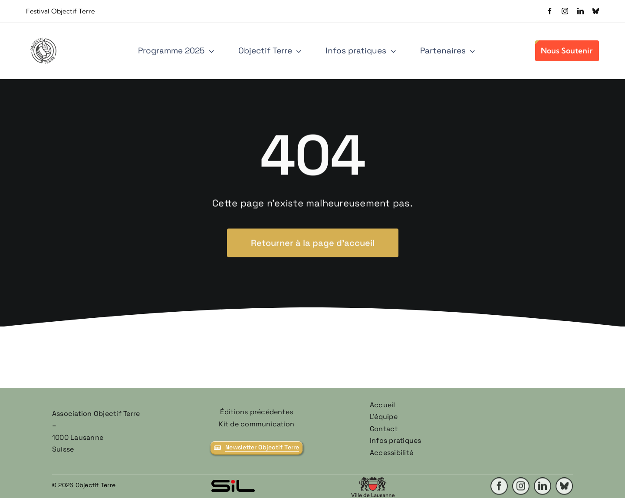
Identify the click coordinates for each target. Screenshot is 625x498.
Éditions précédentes (256, 411)
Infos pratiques (395, 440)
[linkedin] (580, 11)
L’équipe (384, 416)
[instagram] (565, 11)
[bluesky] (595, 11)
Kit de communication (256, 424)
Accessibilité (391, 452)
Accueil (382, 404)
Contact (384, 428)
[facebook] (549, 11)
